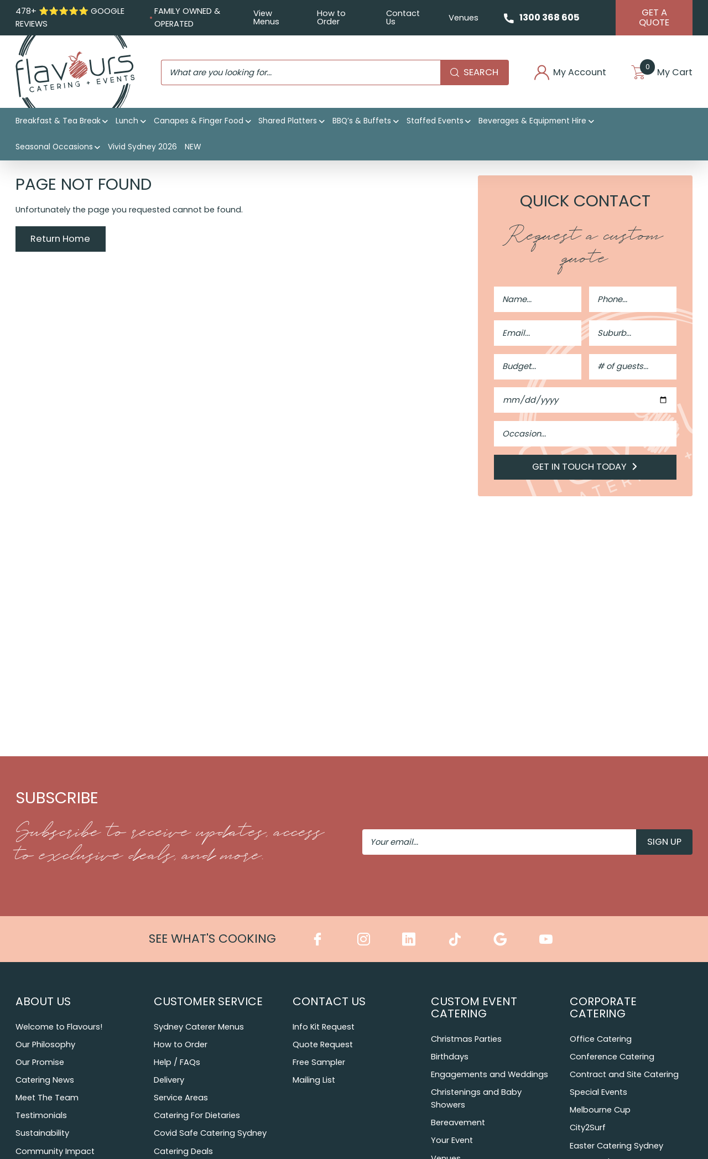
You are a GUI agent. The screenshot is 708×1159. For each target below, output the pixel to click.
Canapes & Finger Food (198, 121)
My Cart (662, 73)
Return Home (60, 239)
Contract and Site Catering (624, 1074)
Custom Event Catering (474, 1007)
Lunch (127, 121)
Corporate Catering (603, 1007)
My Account (569, 73)
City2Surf (588, 1128)
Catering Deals (183, 1151)
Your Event (452, 1140)
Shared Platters (287, 121)
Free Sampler (319, 1062)
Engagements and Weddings (489, 1074)
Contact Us (402, 17)
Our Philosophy (45, 1045)
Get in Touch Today (585, 467)
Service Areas (181, 1098)
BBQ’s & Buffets (361, 121)
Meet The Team (47, 1098)
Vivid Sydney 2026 (142, 148)
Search (473, 72)
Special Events (598, 1092)
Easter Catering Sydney (616, 1146)
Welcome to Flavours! (58, 1027)
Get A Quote (654, 17)
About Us (43, 1001)
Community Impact (55, 1151)
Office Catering (601, 1039)
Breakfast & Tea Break (58, 121)
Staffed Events (435, 121)
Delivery (169, 1080)
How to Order (330, 17)
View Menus (266, 17)
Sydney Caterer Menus (199, 1027)
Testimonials (41, 1115)
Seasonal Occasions (54, 148)
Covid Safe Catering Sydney (210, 1133)
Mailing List (314, 1080)
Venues (463, 17)
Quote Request (323, 1045)
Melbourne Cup (600, 1110)
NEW (193, 148)
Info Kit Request (324, 1027)
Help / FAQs (177, 1062)
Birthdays (449, 1057)
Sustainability (42, 1133)
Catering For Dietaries (197, 1115)
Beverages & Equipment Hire (532, 121)
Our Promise (39, 1062)
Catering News (44, 1080)
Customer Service (208, 1001)
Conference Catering (612, 1057)
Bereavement (458, 1123)
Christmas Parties (466, 1039)
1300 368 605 (549, 17)
